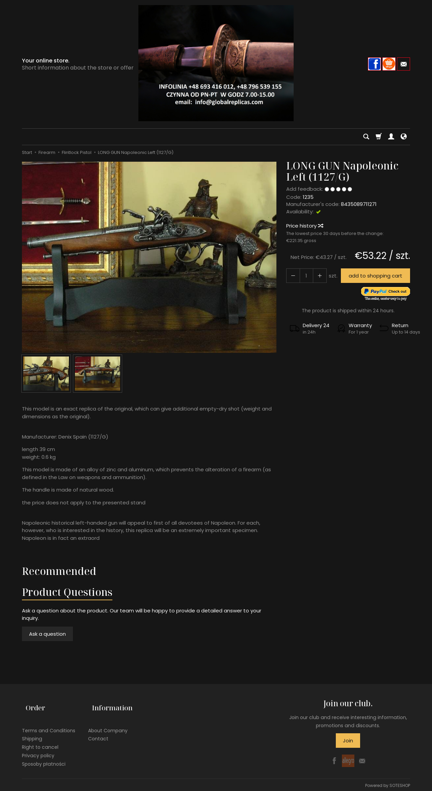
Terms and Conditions (48, 721)
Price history (304, 225)
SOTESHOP (399, 784)
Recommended (59, 571)
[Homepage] (216, 63)
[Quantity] (304, 275)
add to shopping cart (373, 275)
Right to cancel (40, 738)
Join (348, 740)
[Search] (366, 137)
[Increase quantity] (292, 275)
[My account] (391, 137)
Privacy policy (38, 747)
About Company (108, 721)
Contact (98, 730)
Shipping (32, 730)
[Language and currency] (403, 137)
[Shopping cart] (378, 137)
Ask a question (47, 633)
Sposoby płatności (43, 755)
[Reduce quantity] (316, 275)
